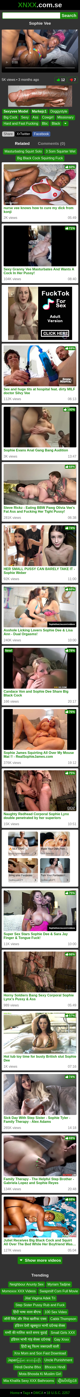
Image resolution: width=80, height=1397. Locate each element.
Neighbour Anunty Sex (27, 1284)
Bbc (45, 123)
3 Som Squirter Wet (60, 151)
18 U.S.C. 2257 (58, 1393)
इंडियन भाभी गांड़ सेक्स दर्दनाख (30, 1339)
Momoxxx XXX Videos (19, 1291)
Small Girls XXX (63, 1332)
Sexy (25, 117)
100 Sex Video (56, 1312)
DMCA (38, 1393)
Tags (26, 1393)
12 (61, 80)
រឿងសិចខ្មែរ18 (67, 1381)
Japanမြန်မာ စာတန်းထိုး (24, 1360)
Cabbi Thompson (63, 1319)
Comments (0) (51, 143)
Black (56, 123)
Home (15, 1393)
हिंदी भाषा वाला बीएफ (27, 1312)
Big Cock (10, 117)
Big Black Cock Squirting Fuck (40, 158)
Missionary (65, 117)
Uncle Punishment (58, 1360)
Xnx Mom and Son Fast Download (40, 1353)
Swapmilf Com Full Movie (58, 1291)
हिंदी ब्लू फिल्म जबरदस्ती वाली (40, 1346)
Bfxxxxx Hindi (55, 1367)
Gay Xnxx (61, 1339)
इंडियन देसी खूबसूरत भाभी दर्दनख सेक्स (40, 1326)
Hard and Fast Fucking (21, 123)
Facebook (41, 134)
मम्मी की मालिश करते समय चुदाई (26, 1332)
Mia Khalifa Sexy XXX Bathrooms (28, 1381)
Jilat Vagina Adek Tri (40, 1298)
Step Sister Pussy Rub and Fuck (39, 1305)
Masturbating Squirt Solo (23, 151)
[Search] (31, 15)
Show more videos (40, 1260)
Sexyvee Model (16, 111)
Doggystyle (58, 111)
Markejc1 (39, 111)
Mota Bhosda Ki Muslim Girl (40, 1374)
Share (8, 134)
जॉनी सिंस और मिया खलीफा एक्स (25, 1319)
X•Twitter (23, 134)
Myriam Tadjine (58, 1284)
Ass (35, 117)
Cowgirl (47, 117)
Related (22, 143)
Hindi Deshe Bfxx (28, 1367)
